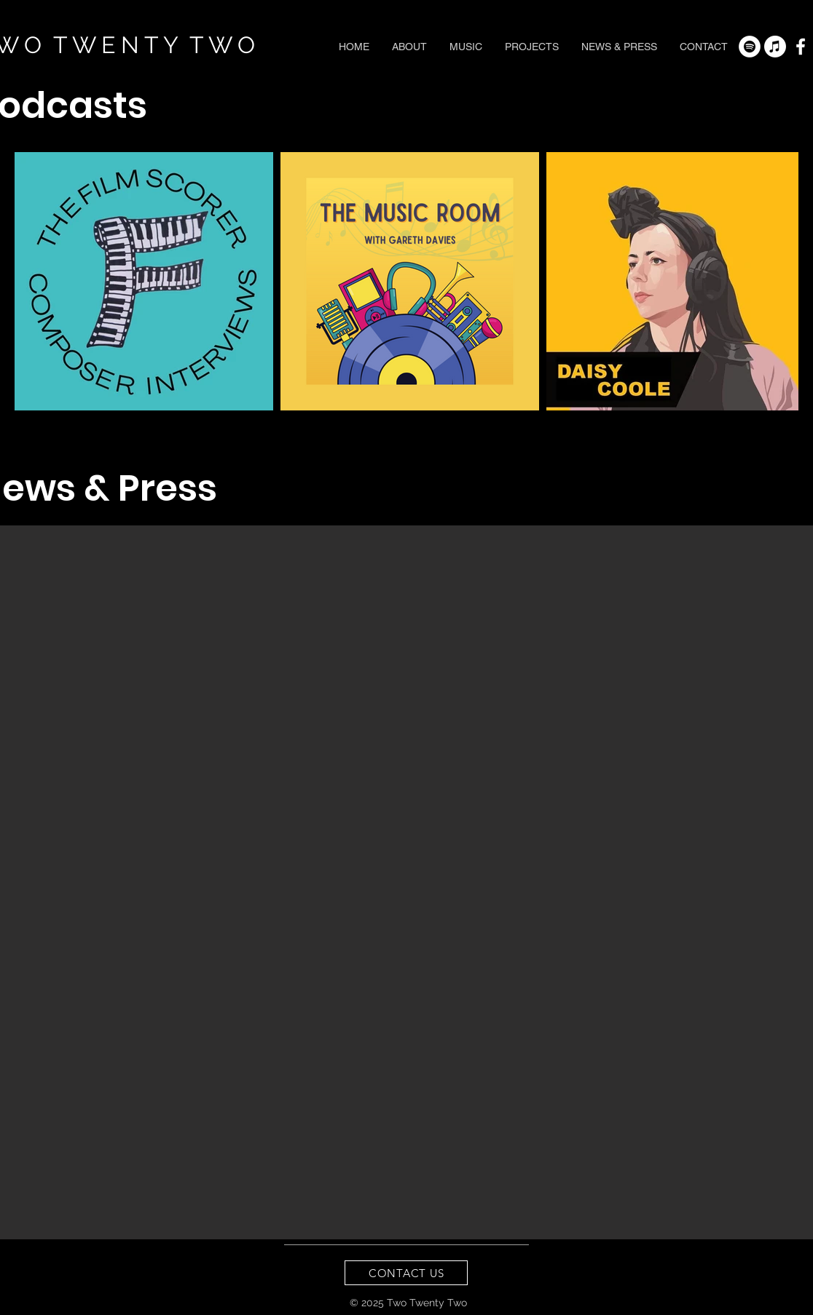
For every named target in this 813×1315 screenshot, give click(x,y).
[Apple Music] (775, 46)
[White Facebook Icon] (801, 46)
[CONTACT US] (406, 1272)
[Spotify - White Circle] (750, 46)
